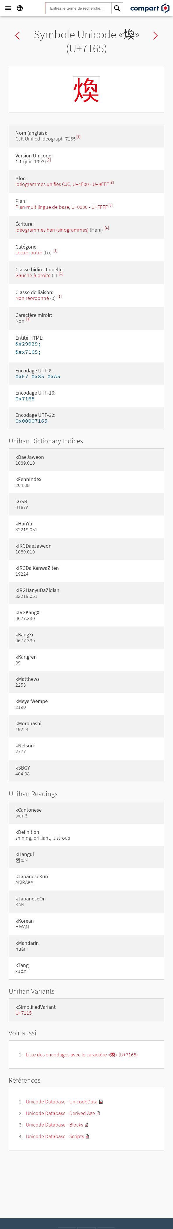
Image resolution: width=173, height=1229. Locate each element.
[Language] (20, 8)
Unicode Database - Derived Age (60, 1113)
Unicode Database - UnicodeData (62, 1101)
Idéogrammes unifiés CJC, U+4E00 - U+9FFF (62, 184)
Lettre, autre (28, 252)
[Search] (117, 8)
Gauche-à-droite (33, 275)
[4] (107, 227)
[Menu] (8, 8)
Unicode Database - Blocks (54, 1124)
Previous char (17, 35)
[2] (49, 159)
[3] (112, 182)
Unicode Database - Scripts (55, 1136)
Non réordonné (32, 298)
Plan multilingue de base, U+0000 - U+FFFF (61, 207)
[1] (78, 136)
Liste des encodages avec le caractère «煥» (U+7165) (82, 1054)
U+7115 (23, 1012)
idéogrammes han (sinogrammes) (52, 229)
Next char (155, 35)
